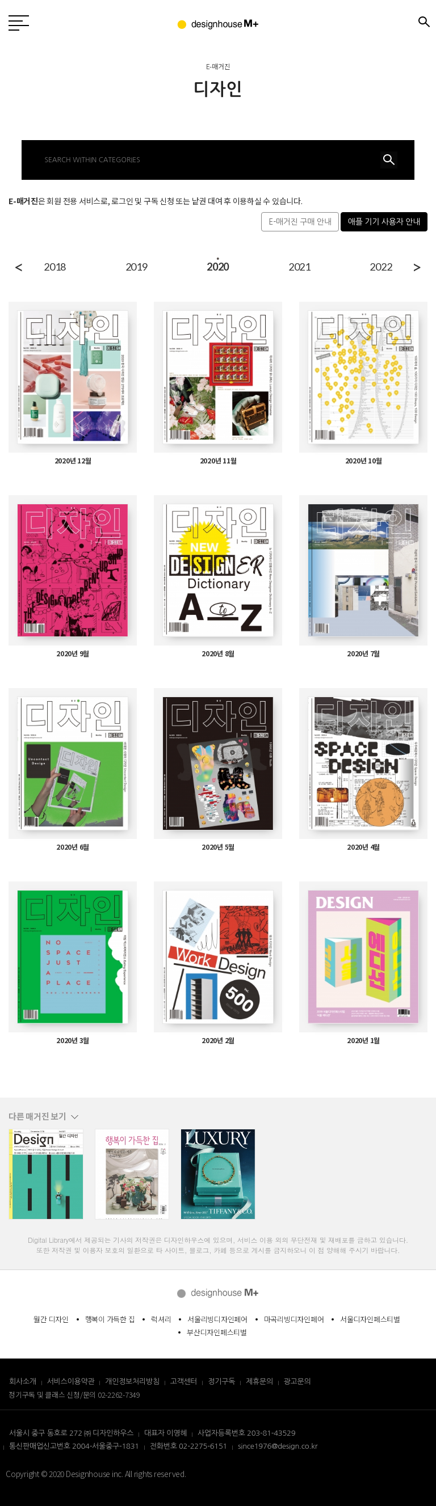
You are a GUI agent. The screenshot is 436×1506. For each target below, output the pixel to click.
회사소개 (22, 1381)
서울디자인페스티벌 (370, 1319)
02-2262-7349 (119, 1394)
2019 (136, 266)
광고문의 (297, 1381)
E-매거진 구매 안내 (300, 222)
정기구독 (221, 1381)
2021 (299, 266)
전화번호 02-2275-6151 (189, 1446)
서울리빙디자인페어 (217, 1319)
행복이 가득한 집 (110, 1319)
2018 (55, 266)
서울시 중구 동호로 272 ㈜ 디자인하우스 (71, 1433)
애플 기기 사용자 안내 (384, 222)
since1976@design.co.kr (277, 1446)
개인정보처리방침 (132, 1381)
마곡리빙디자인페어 (294, 1319)
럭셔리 (161, 1319)
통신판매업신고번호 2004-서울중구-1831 (74, 1446)
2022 (381, 266)
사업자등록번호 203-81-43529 (246, 1433)
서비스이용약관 (71, 1381)
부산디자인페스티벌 (217, 1332)
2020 (218, 266)
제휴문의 (259, 1381)
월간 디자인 (51, 1319)
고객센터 (184, 1381)
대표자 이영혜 (165, 1433)
